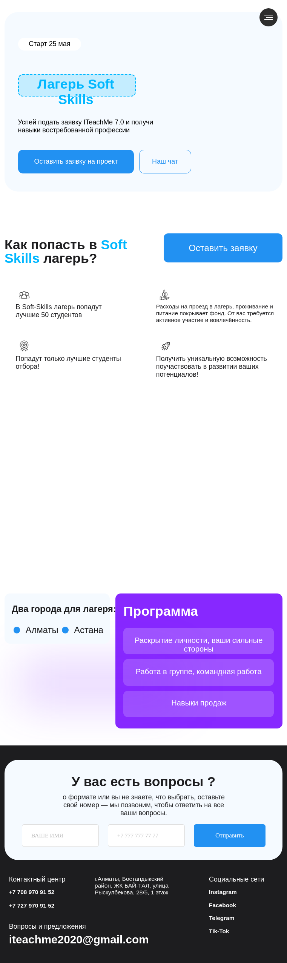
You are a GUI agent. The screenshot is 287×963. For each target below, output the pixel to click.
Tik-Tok (219, 931)
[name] (60, 835)
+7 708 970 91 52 (32, 892)
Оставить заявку (223, 248)
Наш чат (165, 161)
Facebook (222, 905)
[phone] (146, 835)
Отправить (229, 835)
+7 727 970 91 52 (32, 905)
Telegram (222, 918)
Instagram (223, 892)
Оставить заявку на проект (76, 161)
